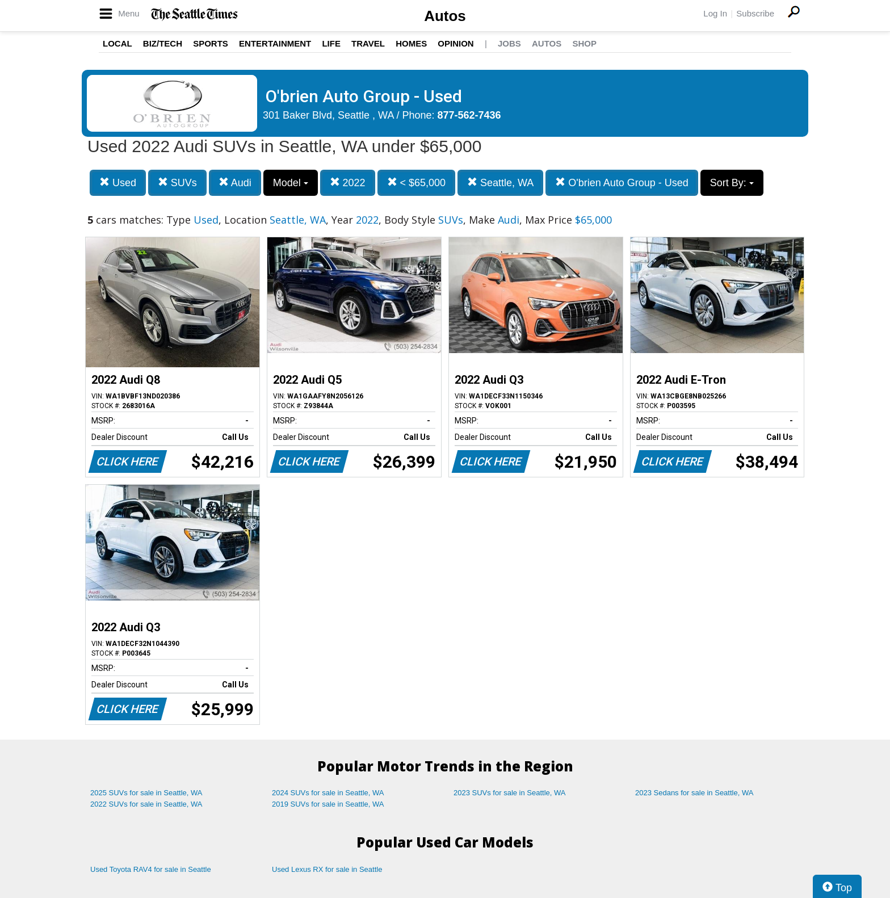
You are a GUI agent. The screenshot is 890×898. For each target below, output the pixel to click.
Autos (445, 15)
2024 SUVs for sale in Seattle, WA (328, 792)
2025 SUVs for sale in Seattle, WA (146, 792)
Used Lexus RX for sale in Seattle (327, 869)
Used (117, 182)
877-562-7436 (469, 115)
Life (331, 43)
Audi (235, 182)
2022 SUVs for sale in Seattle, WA (146, 804)
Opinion (455, 43)
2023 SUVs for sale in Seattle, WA (510, 792)
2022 (348, 182)
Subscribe (755, 13)
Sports (210, 43)
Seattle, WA (500, 182)
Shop (584, 43)
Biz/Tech (162, 43)
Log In (715, 13)
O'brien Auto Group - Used (622, 182)
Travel (368, 43)
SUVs (177, 182)
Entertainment (275, 43)
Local (117, 43)
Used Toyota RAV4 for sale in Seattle (150, 869)
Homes (411, 43)
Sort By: (732, 182)
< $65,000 (416, 182)
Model (290, 182)
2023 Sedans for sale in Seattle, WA (694, 792)
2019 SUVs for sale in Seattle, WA (328, 804)
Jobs (509, 43)
